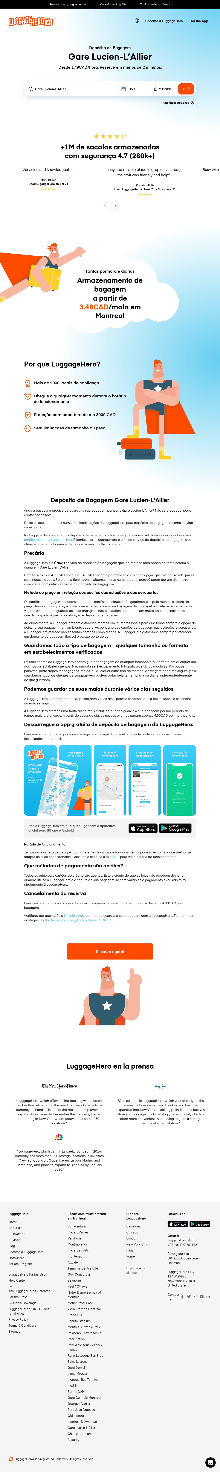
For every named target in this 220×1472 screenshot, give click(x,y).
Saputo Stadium (79, 1321)
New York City (136, 1244)
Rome (130, 1256)
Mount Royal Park (80, 1303)
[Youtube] (201, 1296)
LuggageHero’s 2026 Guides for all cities (29, 1311)
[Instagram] (195, 1296)
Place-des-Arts (78, 1250)
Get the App (198, 20)
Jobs (16, 1240)
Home (13, 1222)
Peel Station (76, 1339)
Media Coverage (25, 1303)
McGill (72, 1385)
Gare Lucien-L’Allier (81, 1427)
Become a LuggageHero (164, 20)
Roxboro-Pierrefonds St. (85, 1333)
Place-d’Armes (78, 1232)
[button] (210, 1462)
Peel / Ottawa (77, 1286)
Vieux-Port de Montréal (84, 1309)
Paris (129, 1250)
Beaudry (73, 1439)
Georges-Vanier (79, 1403)
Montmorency (77, 1244)
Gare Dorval (76, 1367)
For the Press (18, 1297)
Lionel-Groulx (77, 1373)
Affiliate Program (20, 1264)
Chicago (132, 1232)
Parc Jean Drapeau (81, 1409)
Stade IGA (75, 1315)
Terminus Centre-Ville (83, 1268)
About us (15, 1228)
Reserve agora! (110, 951)
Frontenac (75, 1256)
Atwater (73, 1262)
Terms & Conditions (23, 1325)
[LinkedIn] (208, 1296)
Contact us (173, 1296)
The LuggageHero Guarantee (29, 1291)
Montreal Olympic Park (84, 1327)
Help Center (17, 1280)
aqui (115, 856)
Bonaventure (77, 1226)
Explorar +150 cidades (136, 1270)
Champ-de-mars (80, 1433)
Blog (12, 1246)
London (131, 1238)
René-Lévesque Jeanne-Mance (85, 1347)
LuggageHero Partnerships (28, 1274)
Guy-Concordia (79, 1274)
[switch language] (137, 21)
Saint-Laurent (77, 1361)
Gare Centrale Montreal (84, 1397)
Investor (18, 1234)
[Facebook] (182, 1296)
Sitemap (14, 1331)
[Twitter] (188, 1296)
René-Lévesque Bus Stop (85, 1355)
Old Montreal (77, 1415)
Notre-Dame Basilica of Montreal (84, 1294)
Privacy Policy (18, 1319)
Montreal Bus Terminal (83, 1379)
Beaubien (74, 1280)
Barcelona (133, 1226)
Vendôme (74, 1238)
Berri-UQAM (76, 1391)
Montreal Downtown (82, 1421)
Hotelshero (16, 1258)
